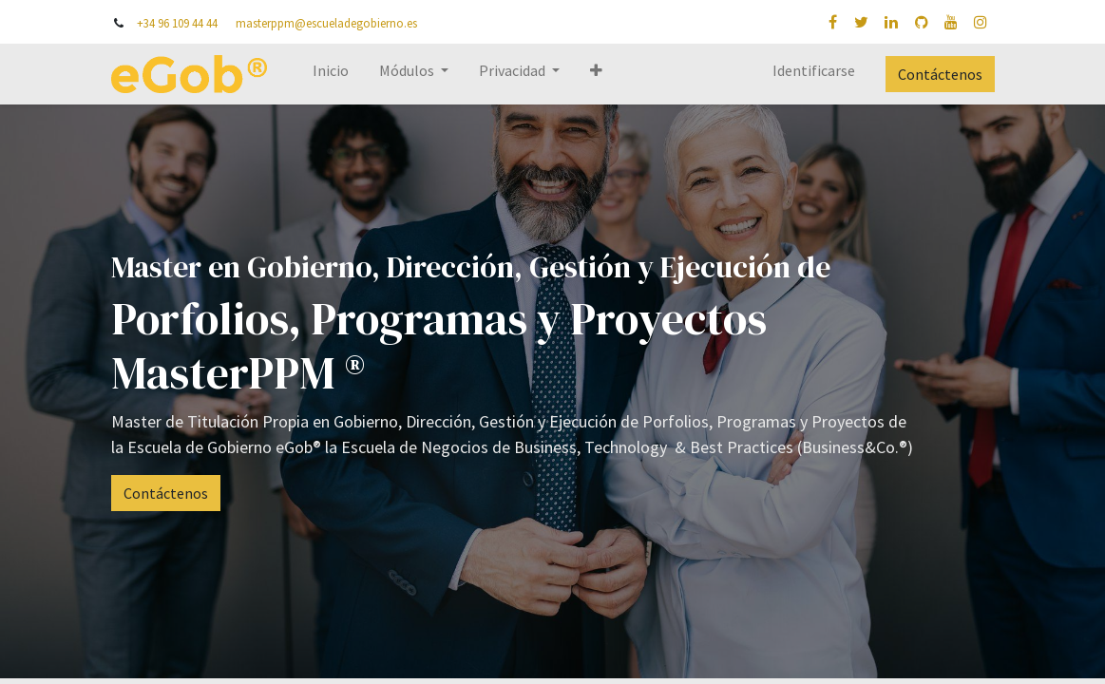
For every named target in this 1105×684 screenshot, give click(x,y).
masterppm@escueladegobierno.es (326, 22)
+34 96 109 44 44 (177, 22)
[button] (596, 74)
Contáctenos (940, 74)
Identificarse (813, 70)
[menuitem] (331, 74)
